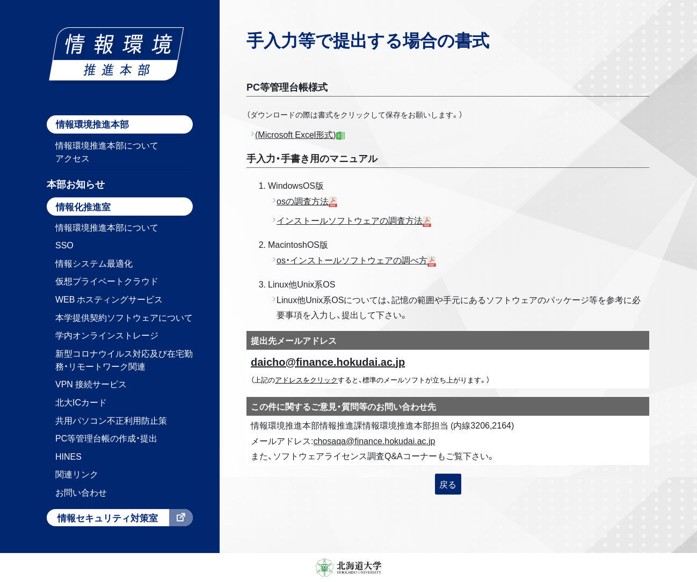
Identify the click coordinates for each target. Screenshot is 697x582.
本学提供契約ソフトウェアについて (124, 317)
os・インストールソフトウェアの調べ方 (352, 259)
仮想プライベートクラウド (106, 280)
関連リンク (76, 473)
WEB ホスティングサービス (109, 298)
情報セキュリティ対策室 (107, 517)
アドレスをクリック (306, 379)
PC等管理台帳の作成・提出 (106, 437)
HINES (68, 456)
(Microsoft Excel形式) (300, 134)
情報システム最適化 (94, 262)
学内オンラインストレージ (106, 334)
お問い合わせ (81, 491)
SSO (64, 244)
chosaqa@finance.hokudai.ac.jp (374, 440)
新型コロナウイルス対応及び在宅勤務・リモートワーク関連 (124, 359)
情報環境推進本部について (106, 226)
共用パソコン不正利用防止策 (111, 420)
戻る (447, 483)
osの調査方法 (303, 200)
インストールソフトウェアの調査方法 (350, 219)
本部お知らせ (76, 183)
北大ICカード (81, 401)
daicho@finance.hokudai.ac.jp (328, 361)
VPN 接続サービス (91, 383)
